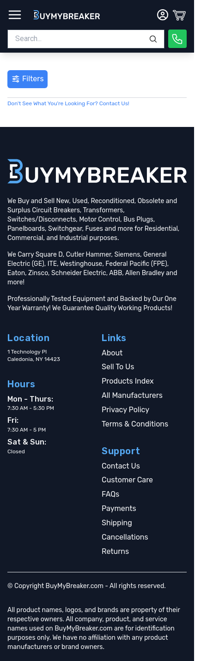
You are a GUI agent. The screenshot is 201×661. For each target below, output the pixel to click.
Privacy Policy (125, 409)
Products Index (128, 381)
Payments (119, 508)
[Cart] (179, 15)
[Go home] (97, 171)
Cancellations (125, 537)
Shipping (117, 522)
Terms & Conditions (135, 424)
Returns (115, 551)
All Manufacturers (132, 395)
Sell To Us (118, 366)
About (112, 353)
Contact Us (121, 466)
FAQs (110, 494)
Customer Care (127, 479)
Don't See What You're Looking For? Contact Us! (68, 103)
